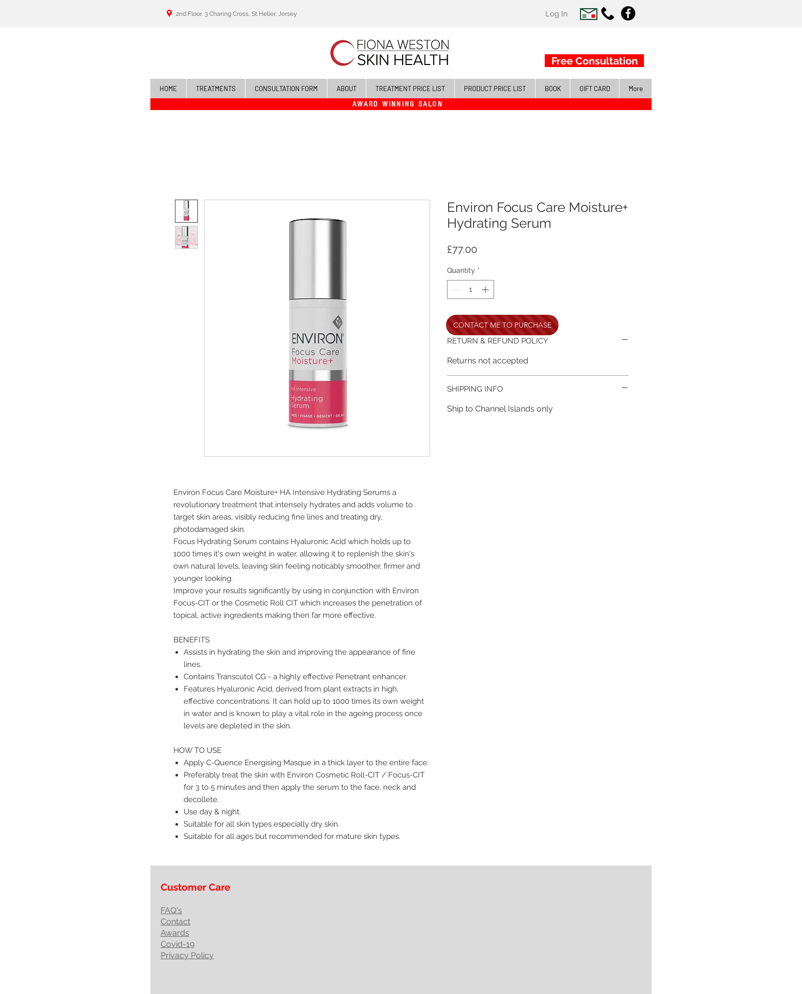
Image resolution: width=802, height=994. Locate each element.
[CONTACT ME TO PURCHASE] (502, 325)
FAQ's (171, 910)
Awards (175, 933)
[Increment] (486, 289)
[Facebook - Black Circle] (628, 13)
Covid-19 (177, 944)
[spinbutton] (470, 289)
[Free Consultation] (594, 60)
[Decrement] (455, 289)
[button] (215, 88)
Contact (175, 921)
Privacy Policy (187, 955)
